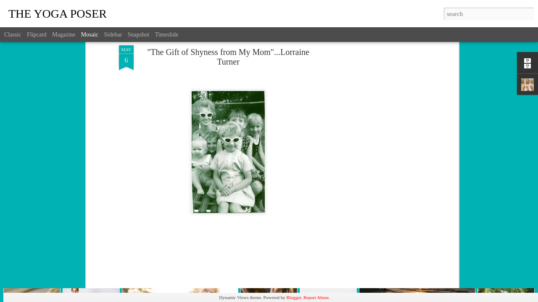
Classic (12, 34)
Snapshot (138, 34)
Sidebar (113, 34)
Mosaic (89, 34)
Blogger (294, 297)
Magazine (63, 34)
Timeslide (167, 34)
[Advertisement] (384, 128)
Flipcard (37, 34)
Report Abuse (316, 297)
